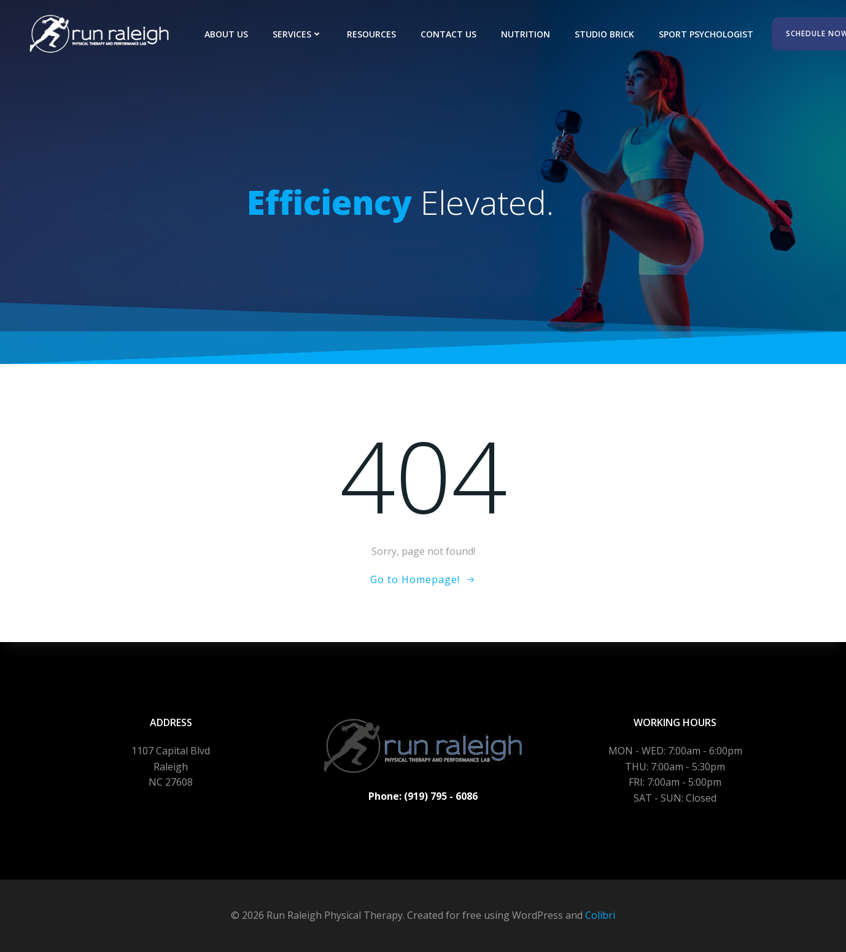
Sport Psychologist (706, 34)
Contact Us (448, 34)
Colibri (600, 915)
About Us (226, 34)
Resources (371, 34)
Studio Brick (604, 34)
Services (297, 34)
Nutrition (525, 34)
